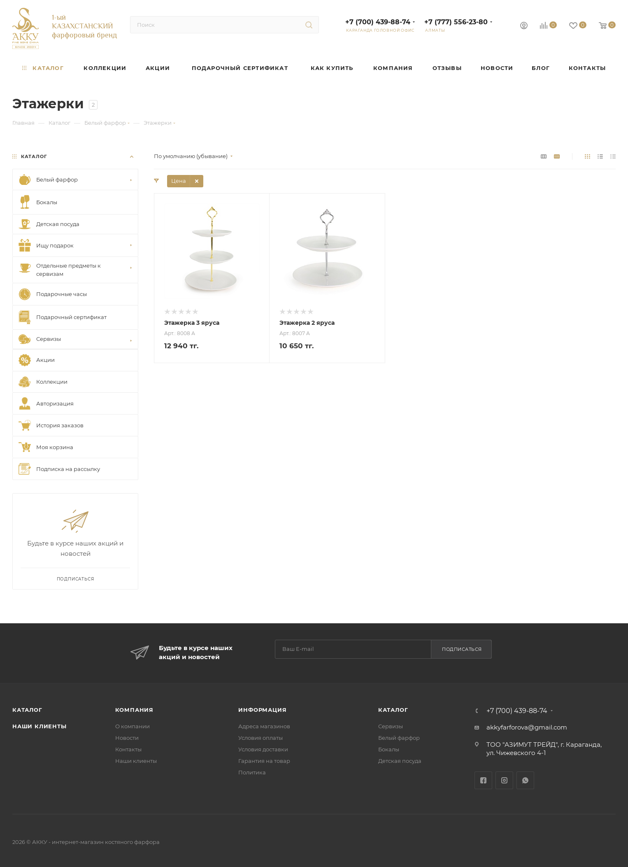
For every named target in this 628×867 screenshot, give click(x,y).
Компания (134, 709)
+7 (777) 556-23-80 (456, 22)
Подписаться (462, 649)
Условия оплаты (260, 737)
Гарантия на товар (264, 760)
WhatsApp (525, 780)
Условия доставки (263, 749)
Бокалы (388, 749)
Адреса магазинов (264, 726)
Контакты (128, 749)
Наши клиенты (39, 726)
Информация (262, 709)
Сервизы (390, 726)
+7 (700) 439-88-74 (377, 22)
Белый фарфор (399, 737)
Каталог (27, 709)
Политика (252, 772)
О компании (132, 726)
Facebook (483, 780)
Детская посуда (399, 760)
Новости (127, 737)
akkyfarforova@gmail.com (526, 727)
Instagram (504, 780)
